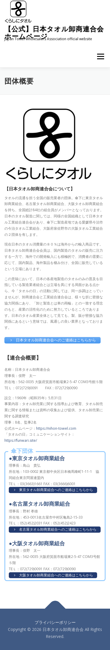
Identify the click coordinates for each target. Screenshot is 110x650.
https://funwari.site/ (20, 440)
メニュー (100, 56)
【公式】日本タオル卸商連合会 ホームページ (54, 32)
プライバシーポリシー (55, 622)
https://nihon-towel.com (56, 428)
